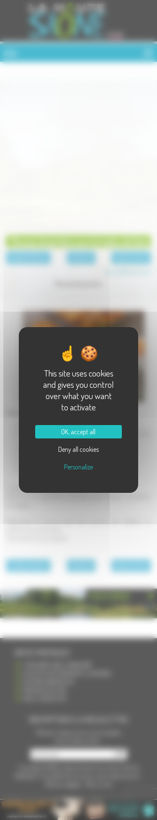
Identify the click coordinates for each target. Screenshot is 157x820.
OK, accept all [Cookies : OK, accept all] (78, 432)
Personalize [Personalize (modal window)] (78, 467)
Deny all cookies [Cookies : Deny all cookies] (78, 449)
